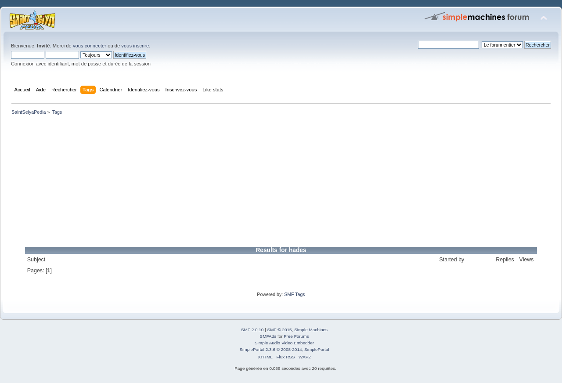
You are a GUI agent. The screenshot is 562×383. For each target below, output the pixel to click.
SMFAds (268, 336)
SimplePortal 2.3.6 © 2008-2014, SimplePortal (284, 349)
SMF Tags (294, 294)
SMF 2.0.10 (252, 329)
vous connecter (89, 45)
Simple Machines (311, 329)
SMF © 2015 (279, 329)
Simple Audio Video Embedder (284, 342)
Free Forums (296, 336)
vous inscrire (135, 45)
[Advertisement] (272, 182)
